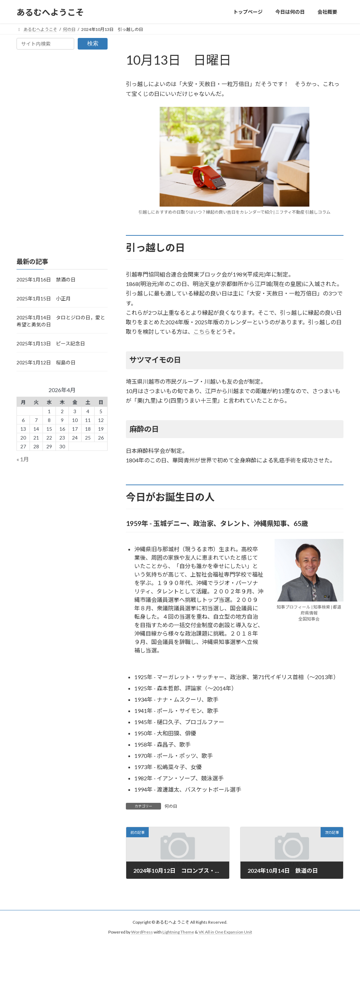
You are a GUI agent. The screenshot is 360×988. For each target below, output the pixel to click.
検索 (92, 43)
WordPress (142, 932)
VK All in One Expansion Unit (225, 932)
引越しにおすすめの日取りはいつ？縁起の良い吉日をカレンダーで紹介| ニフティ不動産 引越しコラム (234, 212)
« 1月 (23, 459)
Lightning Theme (178, 932)
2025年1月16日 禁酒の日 (46, 279)
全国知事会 (309, 619)
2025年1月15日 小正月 (44, 298)
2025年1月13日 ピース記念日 (51, 343)
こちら (201, 331)
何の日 (171, 806)
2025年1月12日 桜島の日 (46, 362)
